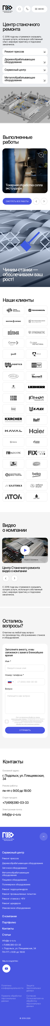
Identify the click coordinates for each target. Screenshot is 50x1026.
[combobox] (10, 681)
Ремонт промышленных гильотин (19, 894)
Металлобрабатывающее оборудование (25, 79)
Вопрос (9, 689)
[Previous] (36, 201)
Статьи (6, 934)
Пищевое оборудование (14, 879)
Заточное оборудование (14, 868)
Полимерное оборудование (16, 884)
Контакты (8, 928)
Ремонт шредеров (11, 903)
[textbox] (8, 681)
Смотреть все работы (17, 201)
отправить (25, 730)
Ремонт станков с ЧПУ (13, 898)
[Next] (44, 201)
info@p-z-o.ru (11, 814)
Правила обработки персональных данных (11, 998)
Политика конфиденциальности (12, 986)
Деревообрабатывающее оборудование (25, 61)
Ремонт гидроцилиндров (14, 889)
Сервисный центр (25, 69)
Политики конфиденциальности (32, 721)
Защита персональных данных (33, 988)
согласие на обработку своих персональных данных (25, 718)
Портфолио (9, 922)
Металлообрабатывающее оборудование (15, 873)
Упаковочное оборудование (16, 908)
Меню (39, 8)
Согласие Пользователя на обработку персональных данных (35, 1001)
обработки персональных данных (27, 724)
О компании (9, 916)
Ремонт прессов (25, 51)
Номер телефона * (14, 675)
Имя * (8, 661)
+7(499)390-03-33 (15, 803)
